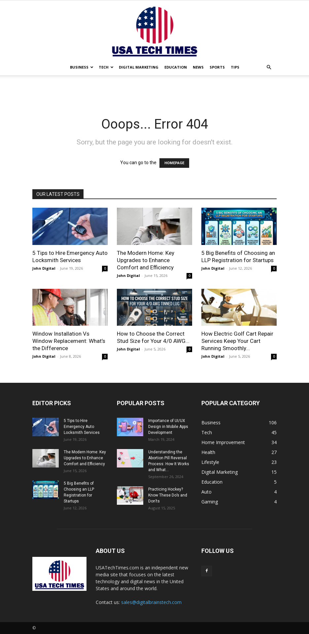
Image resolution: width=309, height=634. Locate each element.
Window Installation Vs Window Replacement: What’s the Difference (68, 340)
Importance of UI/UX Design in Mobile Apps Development (168, 426)
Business (81, 67)
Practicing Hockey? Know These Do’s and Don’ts (167, 495)
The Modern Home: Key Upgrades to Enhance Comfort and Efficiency (145, 260)
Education (175, 67)
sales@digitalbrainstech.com (151, 602)
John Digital (43, 268)
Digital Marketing (138, 67)
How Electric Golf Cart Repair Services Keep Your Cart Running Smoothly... (237, 340)
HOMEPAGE (174, 163)
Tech (106, 67)
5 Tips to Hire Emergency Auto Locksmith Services (82, 426)
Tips (235, 67)
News (198, 67)
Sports (217, 67)
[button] (269, 67)
